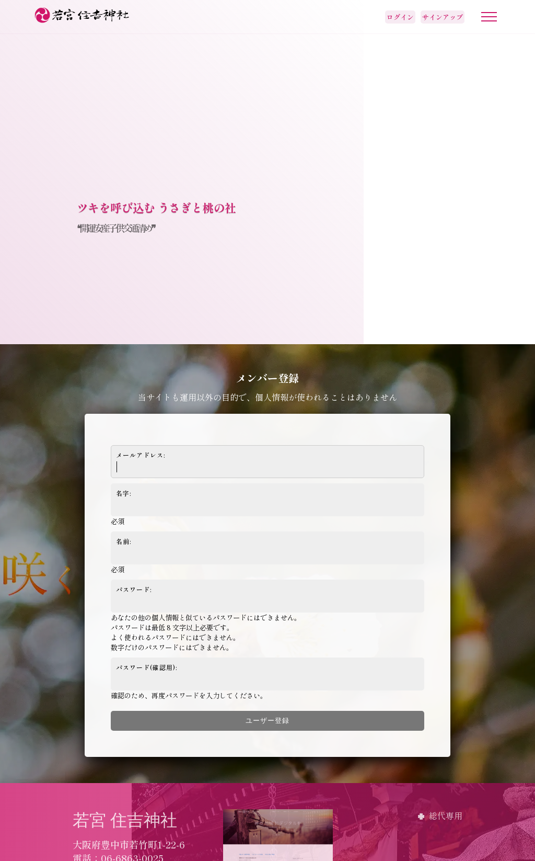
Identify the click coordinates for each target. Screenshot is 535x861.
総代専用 (445, 815)
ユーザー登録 (267, 720)
